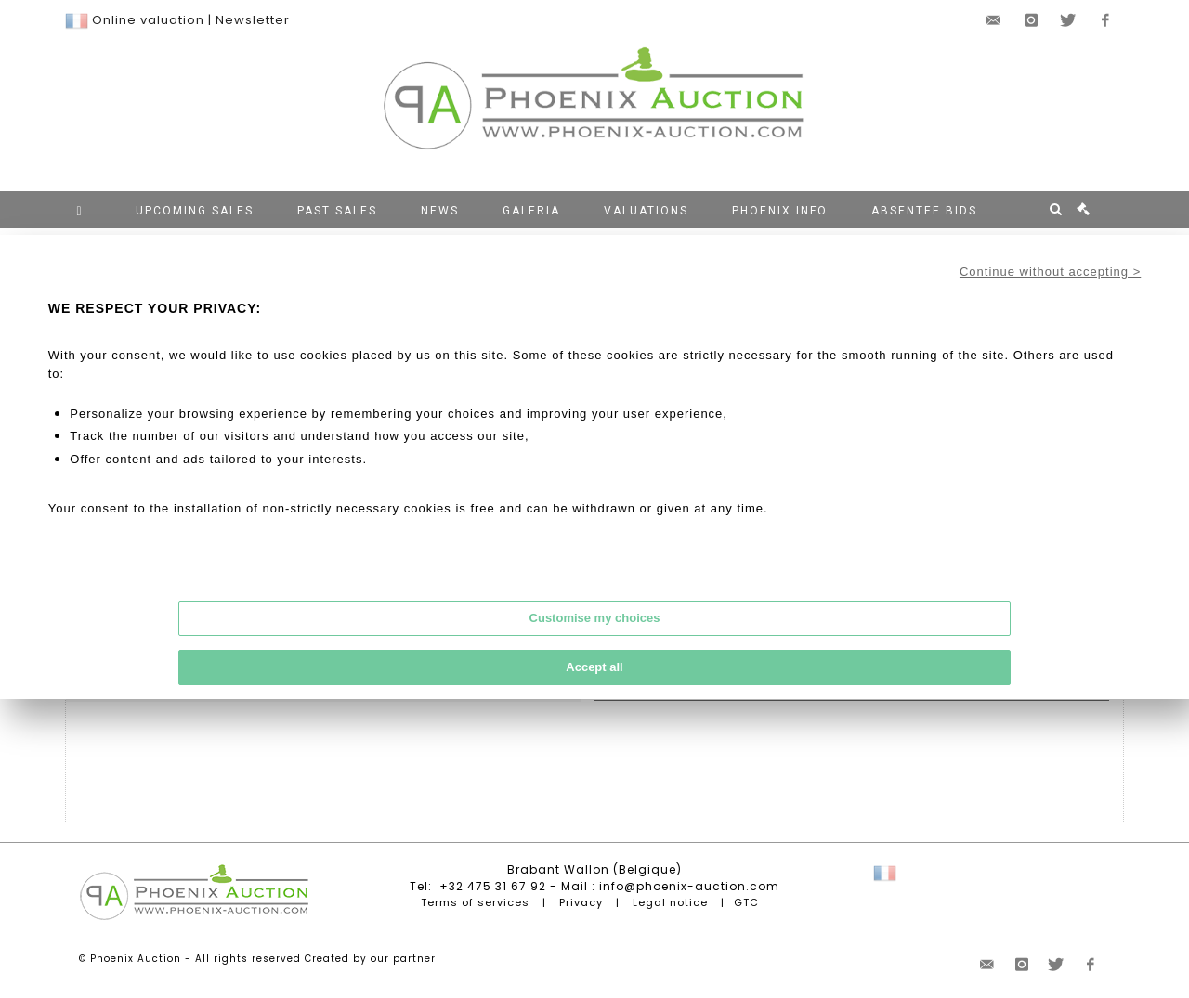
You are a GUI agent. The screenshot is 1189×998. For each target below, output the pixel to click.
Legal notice (670, 902)
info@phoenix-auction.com (689, 886)
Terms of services (475, 902)
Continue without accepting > (1050, 272)
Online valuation (148, 20)
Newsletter (253, 20)
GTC (746, 902)
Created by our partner (370, 959)
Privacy (581, 902)
